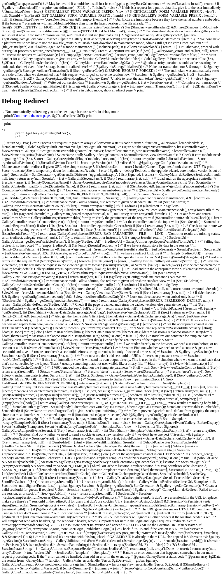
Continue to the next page (32, 115)
